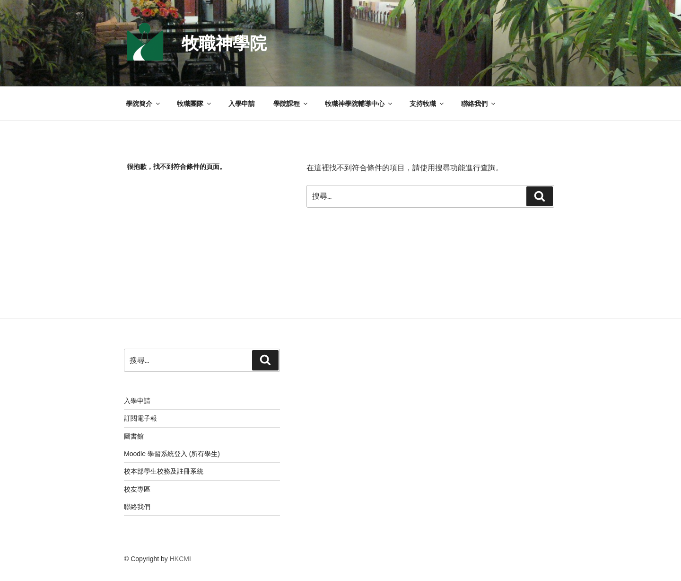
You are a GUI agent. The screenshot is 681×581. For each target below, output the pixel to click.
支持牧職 (427, 103)
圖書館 (134, 436)
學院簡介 (143, 103)
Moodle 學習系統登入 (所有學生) (172, 454)
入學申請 (241, 103)
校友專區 (137, 489)
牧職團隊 (194, 103)
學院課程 (291, 103)
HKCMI (180, 559)
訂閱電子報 (140, 418)
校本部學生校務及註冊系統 (163, 471)
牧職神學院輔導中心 (359, 103)
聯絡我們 (479, 103)
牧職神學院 (224, 43)
